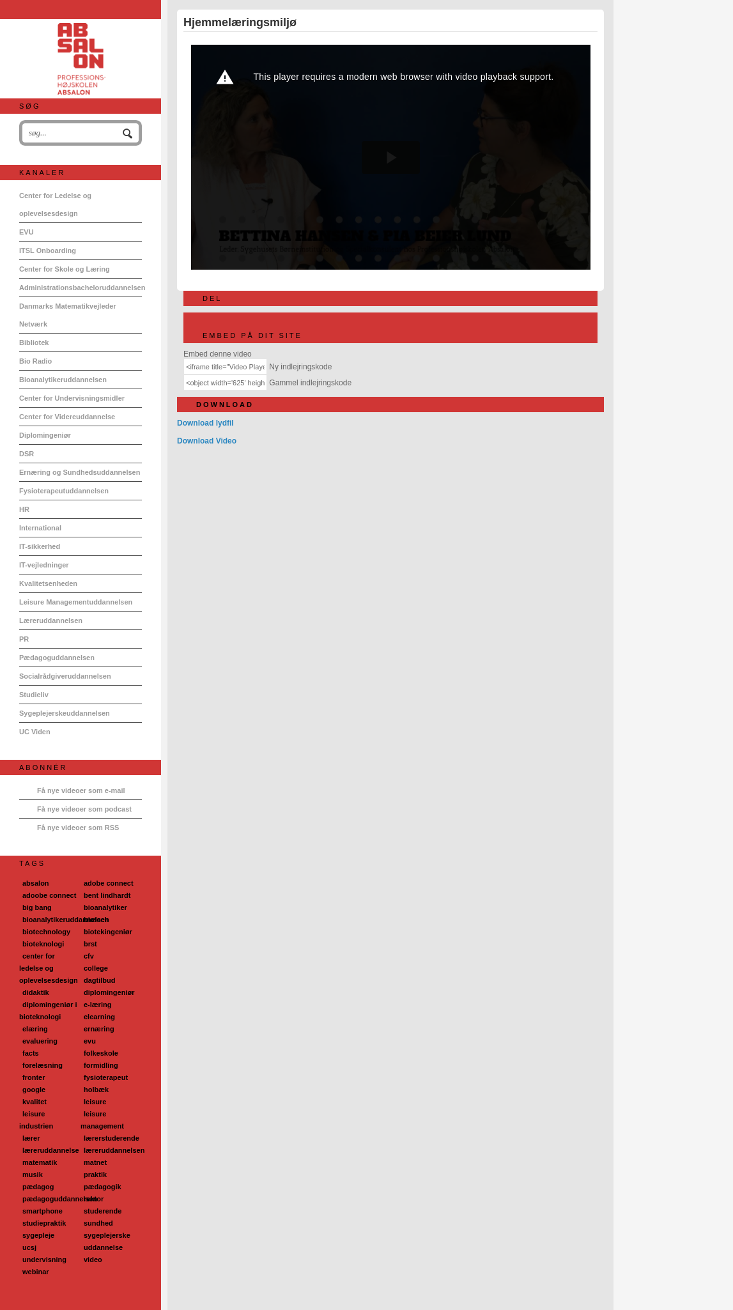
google (33, 1089)
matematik (39, 1162)
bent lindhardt (107, 895)
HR (24, 509)
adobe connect (109, 883)
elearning (99, 1017)
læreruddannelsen (114, 1150)
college (96, 968)
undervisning (44, 1259)
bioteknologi (43, 944)
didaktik (35, 992)
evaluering (40, 1041)
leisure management (102, 1120)
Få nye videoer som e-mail (81, 790)
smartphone (42, 1211)
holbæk (96, 1089)
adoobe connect (49, 895)
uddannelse (103, 1247)
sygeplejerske (107, 1235)
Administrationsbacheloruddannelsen (80, 287)
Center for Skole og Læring (64, 269)
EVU (26, 232)
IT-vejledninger (44, 565)
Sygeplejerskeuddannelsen (64, 713)
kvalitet (34, 1102)
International (40, 528)
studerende (102, 1211)
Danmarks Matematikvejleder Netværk (67, 315)
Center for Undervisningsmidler (72, 398)
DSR (26, 454)
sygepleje (38, 1235)
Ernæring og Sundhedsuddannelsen (79, 472)
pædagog (38, 1187)
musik (32, 1174)
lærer (31, 1138)
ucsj (29, 1247)
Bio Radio (35, 361)
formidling (101, 1065)
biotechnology (46, 932)
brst (90, 944)
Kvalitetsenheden (48, 583)
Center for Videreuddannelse (67, 416)
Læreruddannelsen (50, 620)
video (93, 1259)
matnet (95, 1162)
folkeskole (101, 1053)
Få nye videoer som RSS (78, 827)
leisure (95, 1102)
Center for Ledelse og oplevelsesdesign (55, 204)
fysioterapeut (106, 1077)
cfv (89, 956)
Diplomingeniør (45, 435)
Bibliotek (34, 342)
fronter (33, 1077)
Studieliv (34, 694)
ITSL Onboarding (47, 250)
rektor (94, 1199)
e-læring (97, 1004)
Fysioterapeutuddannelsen (64, 491)
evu (90, 1041)
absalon (35, 883)
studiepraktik (44, 1223)
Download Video (206, 440)
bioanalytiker (105, 907)
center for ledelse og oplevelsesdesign (48, 968)
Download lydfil (205, 423)
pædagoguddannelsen (59, 1199)
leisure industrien (36, 1120)
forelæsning (42, 1065)
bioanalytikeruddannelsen (65, 919)
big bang (37, 907)
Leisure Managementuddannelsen (75, 602)
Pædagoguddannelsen (57, 657)
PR (24, 639)
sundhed (98, 1223)
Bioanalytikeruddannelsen (63, 379)
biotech (96, 919)
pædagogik (102, 1187)
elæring (35, 1029)
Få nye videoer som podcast (84, 809)
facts (30, 1053)
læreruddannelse (50, 1150)
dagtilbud (100, 980)
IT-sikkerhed (39, 546)
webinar (35, 1271)
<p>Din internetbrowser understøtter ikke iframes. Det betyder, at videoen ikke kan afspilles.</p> (390, 157)
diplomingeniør (109, 992)
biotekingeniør (108, 932)
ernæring (99, 1029)
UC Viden (34, 732)
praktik (95, 1174)
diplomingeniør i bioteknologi (48, 1011)
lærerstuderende (111, 1138)
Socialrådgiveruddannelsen (65, 676)
